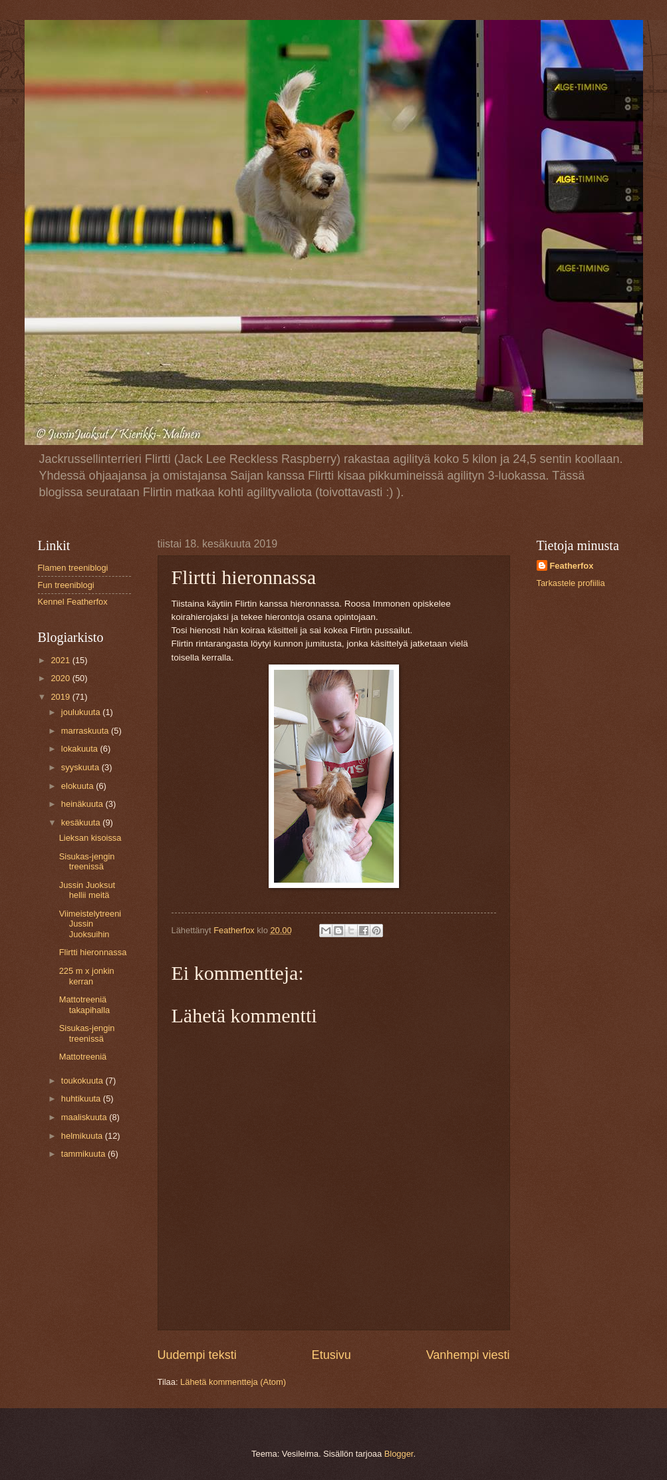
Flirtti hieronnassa (93, 952)
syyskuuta (81, 767)
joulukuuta (81, 712)
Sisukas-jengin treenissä (87, 861)
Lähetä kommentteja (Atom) (233, 1382)
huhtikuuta (82, 1099)
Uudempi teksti (197, 1355)
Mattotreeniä (83, 1057)
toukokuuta (83, 1081)
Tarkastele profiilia (571, 583)
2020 (61, 678)
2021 (61, 660)
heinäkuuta (83, 804)
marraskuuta (86, 731)
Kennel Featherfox (73, 602)
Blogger (399, 1454)
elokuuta (78, 786)
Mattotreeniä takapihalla (84, 1004)
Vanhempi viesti (468, 1355)
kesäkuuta (81, 822)
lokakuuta (80, 749)
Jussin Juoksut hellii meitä (87, 890)
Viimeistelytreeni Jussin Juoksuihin (90, 924)
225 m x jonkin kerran (86, 976)
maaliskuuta (85, 1117)
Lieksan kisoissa (90, 838)
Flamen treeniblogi (73, 568)
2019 (61, 697)
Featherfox (572, 566)
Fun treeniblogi (66, 585)
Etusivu (331, 1355)
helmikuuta (83, 1136)
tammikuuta (84, 1154)
